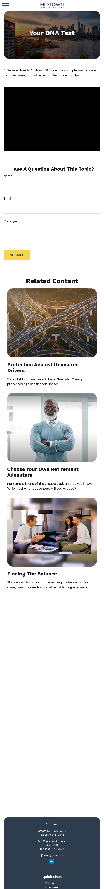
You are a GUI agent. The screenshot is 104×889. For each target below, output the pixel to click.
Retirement (52, 883)
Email (8, 198)
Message (10, 221)
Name (8, 176)
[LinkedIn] (51, 861)
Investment (52, 887)
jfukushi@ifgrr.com (52, 855)
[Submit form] (17, 255)
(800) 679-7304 (56, 830)
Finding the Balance (32, 574)
